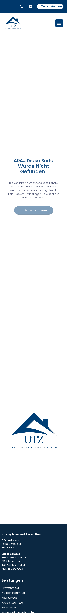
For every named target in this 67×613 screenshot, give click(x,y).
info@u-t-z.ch (16, 568)
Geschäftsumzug (14, 593)
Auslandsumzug (13, 602)
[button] (59, 23)
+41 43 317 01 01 (16, 565)
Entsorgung (10, 607)
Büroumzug (10, 597)
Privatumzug (11, 588)
